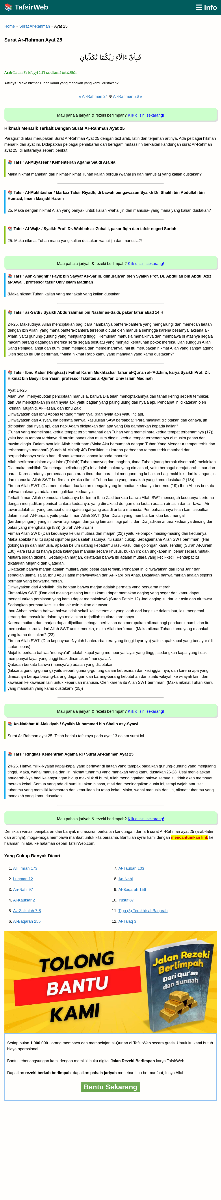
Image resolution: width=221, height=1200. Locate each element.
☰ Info (206, 7)
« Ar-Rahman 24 (93, 96)
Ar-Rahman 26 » (127, 96)
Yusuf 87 (126, 900)
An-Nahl (126, 879)
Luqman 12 (23, 879)
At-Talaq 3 (127, 921)
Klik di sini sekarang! (146, 115)
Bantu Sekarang (110, 1087)
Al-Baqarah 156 (132, 889)
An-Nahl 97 (23, 889)
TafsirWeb (31, 7)
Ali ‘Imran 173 (25, 868)
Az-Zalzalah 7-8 (27, 911)
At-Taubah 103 (131, 868)
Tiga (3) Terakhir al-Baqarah (143, 911)
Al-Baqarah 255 (27, 921)
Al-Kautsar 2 (24, 900)
